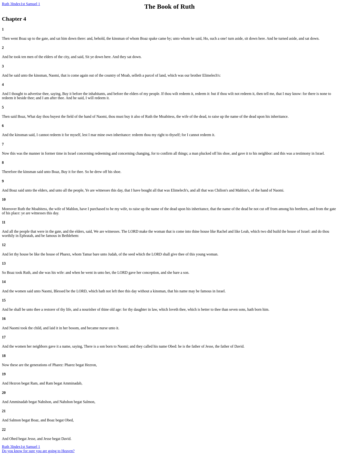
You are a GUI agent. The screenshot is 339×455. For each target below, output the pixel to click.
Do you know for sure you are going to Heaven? (38, 451)
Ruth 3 (7, 4)
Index (16, 4)
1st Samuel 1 (30, 4)
